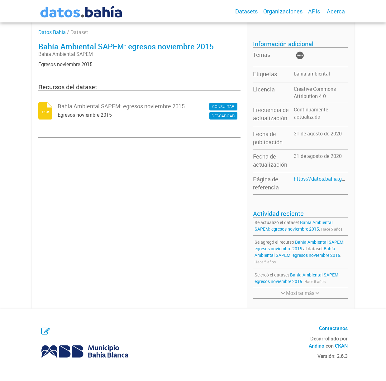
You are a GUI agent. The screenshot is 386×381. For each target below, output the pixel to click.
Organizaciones (283, 11)
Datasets (246, 11)
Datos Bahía (52, 32)
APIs (314, 11)
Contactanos (333, 328)
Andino (316, 345)
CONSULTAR (223, 106)
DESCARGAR (223, 116)
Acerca (336, 11)
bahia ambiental (312, 73)
